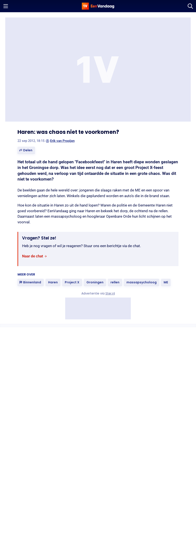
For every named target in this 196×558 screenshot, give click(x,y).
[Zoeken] (190, 6)
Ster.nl (110, 293)
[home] (98, 6)
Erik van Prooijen (60, 141)
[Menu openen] (5, 6)
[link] (34, 256)
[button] (26, 150)
